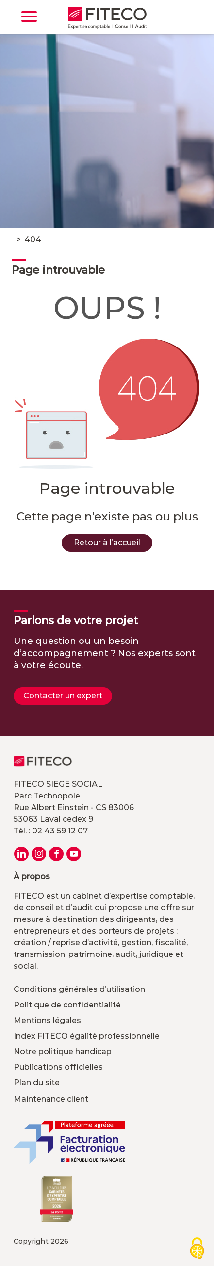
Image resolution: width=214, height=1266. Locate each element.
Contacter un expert (62, 695)
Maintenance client (51, 1099)
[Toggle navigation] (29, 16)
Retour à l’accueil (107, 542)
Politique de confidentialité (67, 1004)
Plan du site (37, 1082)
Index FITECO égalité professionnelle (87, 1036)
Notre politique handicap (63, 1051)
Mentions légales (47, 1020)
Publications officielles (58, 1067)
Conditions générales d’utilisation (79, 989)
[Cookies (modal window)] (197, 1249)
